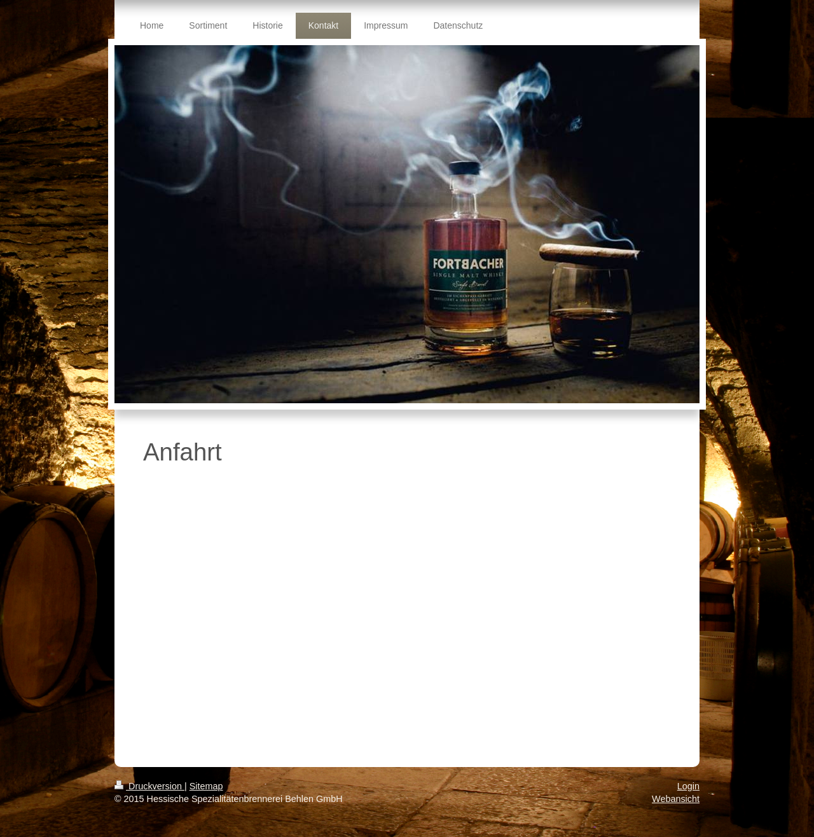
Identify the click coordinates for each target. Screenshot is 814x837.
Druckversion (149, 786)
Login (688, 786)
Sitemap (206, 786)
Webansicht (676, 799)
